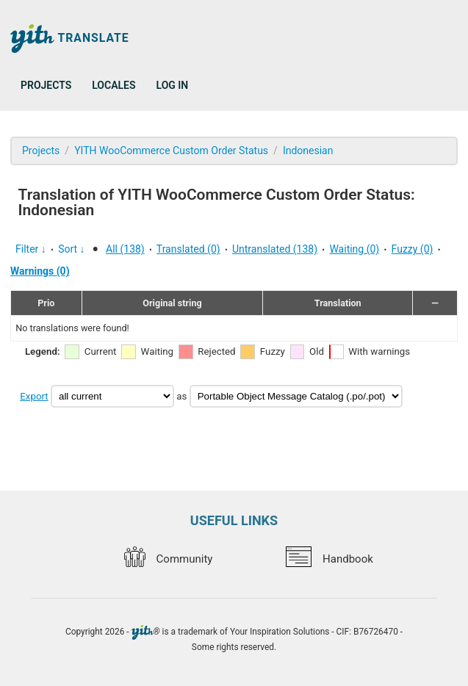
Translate (69, 38)
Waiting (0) (354, 249)
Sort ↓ (71, 249)
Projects (46, 85)
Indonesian (308, 150)
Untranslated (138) (274, 249)
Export (34, 396)
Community (168, 559)
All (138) (125, 249)
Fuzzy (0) (412, 249)
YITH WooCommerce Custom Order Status (171, 150)
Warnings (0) (40, 271)
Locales (113, 85)
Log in (172, 85)
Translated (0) (188, 249)
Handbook (329, 559)
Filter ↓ (30, 249)
